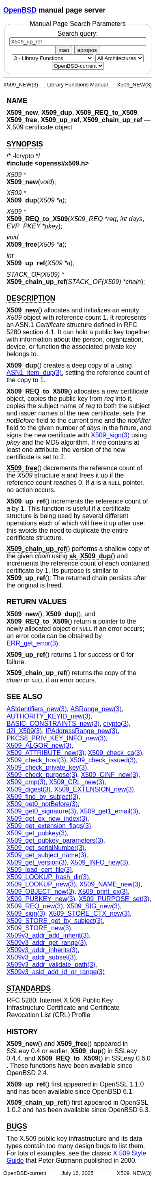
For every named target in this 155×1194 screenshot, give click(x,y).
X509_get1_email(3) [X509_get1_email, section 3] (109, 811)
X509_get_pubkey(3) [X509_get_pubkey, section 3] (36, 833)
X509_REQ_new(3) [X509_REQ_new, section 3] (34, 906)
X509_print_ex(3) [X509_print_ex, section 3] (103, 891)
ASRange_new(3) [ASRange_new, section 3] (95, 709)
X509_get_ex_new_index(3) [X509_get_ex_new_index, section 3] (46, 818)
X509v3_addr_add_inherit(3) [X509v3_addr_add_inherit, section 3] (47, 935)
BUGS (16, 1126)
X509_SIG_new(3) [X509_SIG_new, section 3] (93, 906)
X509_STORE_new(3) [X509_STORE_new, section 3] (38, 928)
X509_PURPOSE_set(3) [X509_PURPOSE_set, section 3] (114, 898)
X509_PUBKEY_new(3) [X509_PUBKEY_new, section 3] (40, 898)
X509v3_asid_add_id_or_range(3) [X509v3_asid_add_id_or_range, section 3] (55, 971)
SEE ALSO (24, 697)
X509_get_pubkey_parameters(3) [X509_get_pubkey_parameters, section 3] (54, 840)
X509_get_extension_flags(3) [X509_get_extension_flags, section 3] (48, 825)
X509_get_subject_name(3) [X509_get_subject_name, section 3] (46, 855)
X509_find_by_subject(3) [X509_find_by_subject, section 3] (42, 796)
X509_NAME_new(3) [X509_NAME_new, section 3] (110, 884)
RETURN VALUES (36, 602)
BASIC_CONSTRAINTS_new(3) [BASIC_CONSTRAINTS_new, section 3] (52, 723)
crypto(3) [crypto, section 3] (116, 723)
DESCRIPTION (30, 298)
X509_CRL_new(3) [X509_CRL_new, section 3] (76, 782)
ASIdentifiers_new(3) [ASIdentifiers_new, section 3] (36, 709)
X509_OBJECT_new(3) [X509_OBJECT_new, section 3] (40, 891)
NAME (17, 101)
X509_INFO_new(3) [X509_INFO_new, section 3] (99, 862)
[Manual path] (78, 66)
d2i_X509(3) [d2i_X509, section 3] (24, 730)
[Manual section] (52, 58)
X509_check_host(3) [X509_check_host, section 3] (36, 760)
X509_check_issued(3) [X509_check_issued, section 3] (103, 760)
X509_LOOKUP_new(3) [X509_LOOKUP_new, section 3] (41, 884)
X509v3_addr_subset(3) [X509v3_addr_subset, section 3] (41, 957)
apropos (87, 50)
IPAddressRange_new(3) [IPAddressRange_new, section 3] (81, 730)
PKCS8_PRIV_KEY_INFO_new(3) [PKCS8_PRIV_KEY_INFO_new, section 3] (56, 738)
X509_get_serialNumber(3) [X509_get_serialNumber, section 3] (45, 847)
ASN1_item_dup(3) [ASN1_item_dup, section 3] (34, 372)
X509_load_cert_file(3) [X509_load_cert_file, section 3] (39, 869)
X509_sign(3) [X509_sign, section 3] (110, 435)
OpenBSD (20, 10)
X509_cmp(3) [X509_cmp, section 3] (25, 782)
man (63, 50)
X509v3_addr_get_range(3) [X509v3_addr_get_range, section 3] (46, 942)
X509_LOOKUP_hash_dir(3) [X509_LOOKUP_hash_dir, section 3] (47, 876)
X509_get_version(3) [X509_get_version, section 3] (36, 862)
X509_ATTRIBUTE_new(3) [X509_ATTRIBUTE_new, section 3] (45, 752)
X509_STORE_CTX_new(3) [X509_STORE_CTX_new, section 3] (89, 913)
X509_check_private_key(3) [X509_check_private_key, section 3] (46, 767)
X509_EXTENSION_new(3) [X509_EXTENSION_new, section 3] (94, 789)
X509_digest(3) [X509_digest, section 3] (28, 789)
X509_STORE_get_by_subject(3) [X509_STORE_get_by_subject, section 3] (54, 920)
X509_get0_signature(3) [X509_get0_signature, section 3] (41, 811)
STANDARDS (28, 988)
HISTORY (22, 1032)
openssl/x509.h (62, 163)
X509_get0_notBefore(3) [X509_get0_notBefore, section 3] (42, 803)
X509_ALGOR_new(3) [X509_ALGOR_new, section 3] (38, 745)
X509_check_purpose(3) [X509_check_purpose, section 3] (41, 774)
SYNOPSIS (24, 144)
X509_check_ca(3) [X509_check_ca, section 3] (115, 752)
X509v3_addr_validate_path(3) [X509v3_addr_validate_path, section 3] (50, 964)
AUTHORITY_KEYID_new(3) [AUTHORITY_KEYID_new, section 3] (48, 716)
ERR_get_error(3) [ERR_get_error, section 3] (32, 643)
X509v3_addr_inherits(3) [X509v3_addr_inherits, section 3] (42, 950)
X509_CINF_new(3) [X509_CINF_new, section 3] (109, 774)
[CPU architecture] (119, 58)
